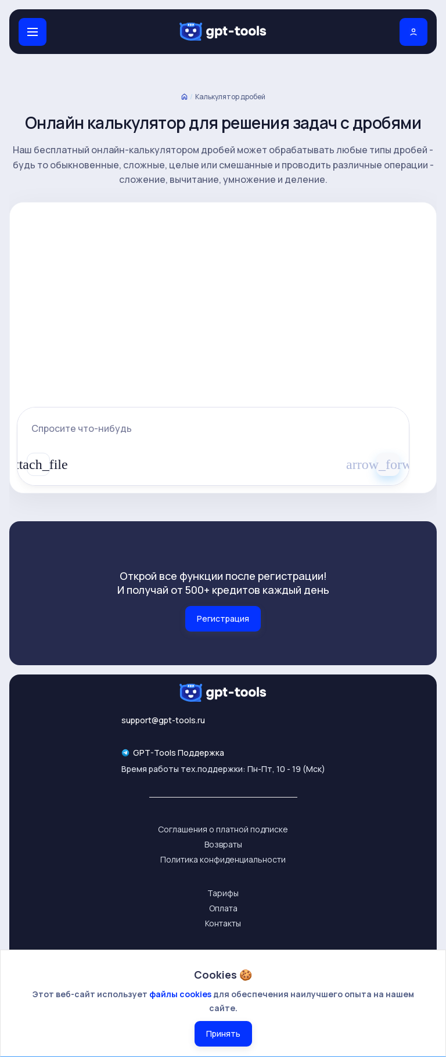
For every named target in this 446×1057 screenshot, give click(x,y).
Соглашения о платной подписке (223, 829)
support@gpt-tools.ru (163, 720)
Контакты (223, 923)
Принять (223, 1033)
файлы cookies (180, 994)
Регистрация (223, 618)
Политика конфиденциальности (223, 859)
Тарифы (223, 893)
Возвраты (223, 844)
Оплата (223, 908)
